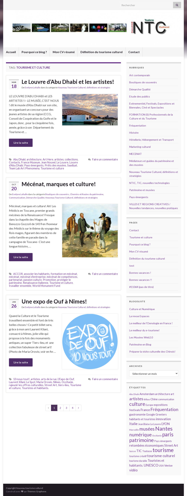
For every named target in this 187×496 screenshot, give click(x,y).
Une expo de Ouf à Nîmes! (54, 301)
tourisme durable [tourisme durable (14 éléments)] (138, 460)
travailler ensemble (20, 285)
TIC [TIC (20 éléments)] (139, 451)
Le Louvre (62, 162)
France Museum (30, 162)
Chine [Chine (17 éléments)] (154, 399)
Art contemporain (139, 75)
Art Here (48, 159)
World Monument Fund (46, 285)
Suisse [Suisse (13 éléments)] (132, 451)
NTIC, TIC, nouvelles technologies (149, 182)
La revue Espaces (139, 316)
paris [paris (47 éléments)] (167, 434)
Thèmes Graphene (36, 491)
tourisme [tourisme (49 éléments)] (163, 450)
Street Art (51, 385)
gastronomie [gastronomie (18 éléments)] (137, 414)
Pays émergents (34, 165)
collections (71, 159)
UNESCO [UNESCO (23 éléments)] (151, 465)
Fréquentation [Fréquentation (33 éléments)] (164, 409)
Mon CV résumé (64, 52)
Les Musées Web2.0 (141, 337)
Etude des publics (139, 96)
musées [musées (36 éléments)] (147, 429)
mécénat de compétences (62, 276)
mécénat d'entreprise (33, 276)
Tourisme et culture (52, 168)
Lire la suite (21, 142)
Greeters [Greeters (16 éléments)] (161, 414)
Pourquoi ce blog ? (34, 52)
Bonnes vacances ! (140, 272)
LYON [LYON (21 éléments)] (165, 424)
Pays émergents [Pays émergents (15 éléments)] (163, 441)
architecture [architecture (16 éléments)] (162, 394)
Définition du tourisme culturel (101, 52)
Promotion (49, 279)
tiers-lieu (63, 385)
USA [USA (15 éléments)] (161, 465)
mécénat (14, 276)
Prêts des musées (55, 165)
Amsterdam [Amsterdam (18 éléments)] (147, 394)
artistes (59, 159)
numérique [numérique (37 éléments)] (140, 434)
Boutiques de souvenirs (57, 194)
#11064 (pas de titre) (141, 286)
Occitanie (67, 382)
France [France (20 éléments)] (145, 410)
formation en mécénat (64, 273)
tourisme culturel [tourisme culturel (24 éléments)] (161, 456)
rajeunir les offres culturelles (26, 385)
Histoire (134, 132)
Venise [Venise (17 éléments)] (168, 465)
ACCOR (18, 273)
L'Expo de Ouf (66, 379)
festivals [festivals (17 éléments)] (134, 410)
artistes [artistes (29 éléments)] (136, 398)
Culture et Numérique (142, 309)
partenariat (15, 279)
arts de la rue (49, 379)
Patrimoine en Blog (140, 344)
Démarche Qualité (35, 197)
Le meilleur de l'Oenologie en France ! (151, 323)
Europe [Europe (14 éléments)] (149, 404)
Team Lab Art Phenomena (24, 168)
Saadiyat (72, 165)
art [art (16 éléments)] (172, 394)
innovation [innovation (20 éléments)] (163, 419)
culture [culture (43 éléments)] (137, 404)
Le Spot (30, 382)
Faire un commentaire (105, 159)
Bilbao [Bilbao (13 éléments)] (147, 399)
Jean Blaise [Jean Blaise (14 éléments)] (144, 424)
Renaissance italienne (35, 282)
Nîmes (57, 382)
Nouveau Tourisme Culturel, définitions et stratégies (84, 87)
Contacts (14, 162)
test (131, 265)
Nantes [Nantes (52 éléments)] (163, 428)
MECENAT (135, 153)
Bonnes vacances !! (140, 279)
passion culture (32, 279)
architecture (34, 159)
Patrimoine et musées (142, 190)
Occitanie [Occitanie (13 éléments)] (157, 435)
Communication (17, 197)
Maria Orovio (44, 382)
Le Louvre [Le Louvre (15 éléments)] (155, 424)
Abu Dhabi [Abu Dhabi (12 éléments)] (134, 394)
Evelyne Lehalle (32, 87)
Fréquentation (137, 125)
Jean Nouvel (48, 162)
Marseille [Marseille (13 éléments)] (134, 429)
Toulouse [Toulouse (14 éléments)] (147, 451)
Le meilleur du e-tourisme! (144, 330)
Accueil (11, 52)
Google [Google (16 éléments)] (150, 414)
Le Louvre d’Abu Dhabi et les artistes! (68, 81)
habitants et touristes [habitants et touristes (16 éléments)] (142, 419)
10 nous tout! (21, 379)
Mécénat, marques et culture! (59, 184)
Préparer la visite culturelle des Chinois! (152, 351)
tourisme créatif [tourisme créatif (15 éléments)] (138, 456)
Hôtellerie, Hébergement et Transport (151, 139)
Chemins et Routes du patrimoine (86, 194)
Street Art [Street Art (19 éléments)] (171, 445)
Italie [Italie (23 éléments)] (133, 423)
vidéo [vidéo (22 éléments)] (133, 470)
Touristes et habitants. (35, 388)
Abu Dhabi (19, 159)
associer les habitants (37, 273)
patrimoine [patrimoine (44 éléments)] (141, 440)
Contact (134, 52)
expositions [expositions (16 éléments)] (161, 404)
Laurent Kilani (17, 382)
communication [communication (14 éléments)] (166, 399)
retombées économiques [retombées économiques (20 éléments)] (146, 445)
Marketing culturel (140, 146)
